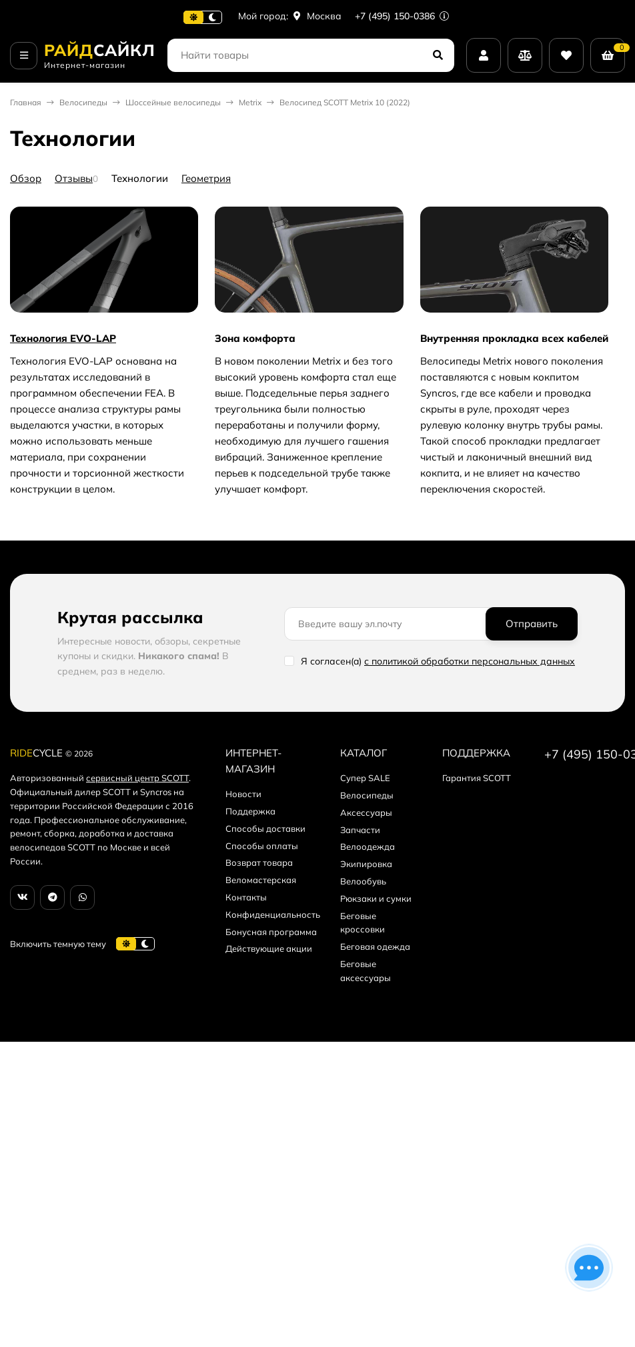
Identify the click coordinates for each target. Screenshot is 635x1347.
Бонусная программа (271, 931)
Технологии (139, 178)
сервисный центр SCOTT (137, 777)
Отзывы (74, 178)
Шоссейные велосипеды (173, 102)
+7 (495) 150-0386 (402, 16)
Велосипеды (83, 102)
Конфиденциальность (272, 914)
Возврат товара (259, 862)
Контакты (246, 897)
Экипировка (366, 863)
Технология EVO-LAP (63, 338)
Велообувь (363, 881)
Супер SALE (365, 777)
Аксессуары (366, 812)
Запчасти (360, 829)
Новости (243, 793)
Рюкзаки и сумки (376, 898)
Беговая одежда (375, 946)
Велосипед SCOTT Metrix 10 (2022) (344, 102)
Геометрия (206, 178)
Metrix (250, 102)
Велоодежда (367, 846)
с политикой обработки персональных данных (469, 661)
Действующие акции (268, 948)
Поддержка (250, 811)
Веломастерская (260, 879)
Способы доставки (265, 828)
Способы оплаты (261, 845)
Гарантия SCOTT (476, 777)
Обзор (25, 178)
